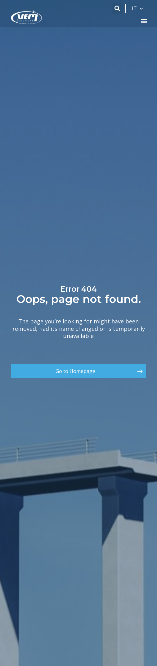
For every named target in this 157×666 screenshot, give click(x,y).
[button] (117, 8)
